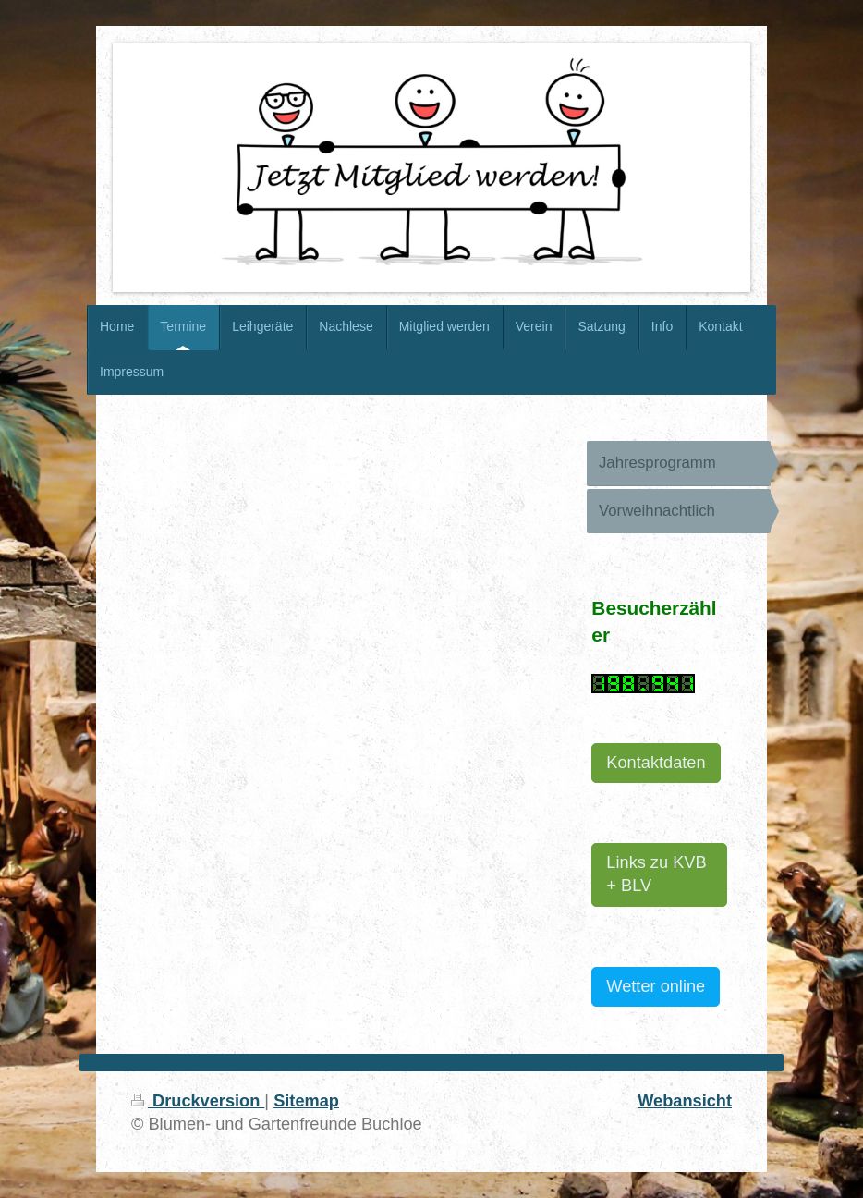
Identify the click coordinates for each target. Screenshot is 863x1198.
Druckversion (197, 1101)
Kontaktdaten (655, 762)
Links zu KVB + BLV (656, 874)
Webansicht (685, 1101)
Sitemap (306, 1101)
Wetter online (655, 986)
